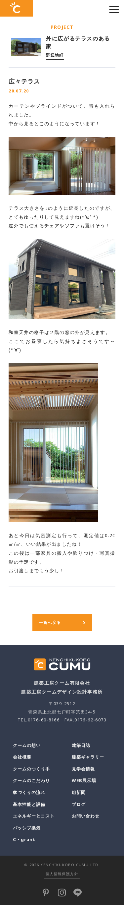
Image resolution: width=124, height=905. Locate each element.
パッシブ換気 (27, 828)
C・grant (24, 839)
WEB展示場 (84, 780)
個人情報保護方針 (62, 873)
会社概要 (22, 757)
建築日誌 (81, 745)
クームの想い (27, 745)
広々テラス (24, 81)
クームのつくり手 (31, 769)
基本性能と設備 (29, 804)
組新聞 (79, 792)
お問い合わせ (86, 816)
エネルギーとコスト (34, 816)
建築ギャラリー (88, 757)
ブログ (79, 804)
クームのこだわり (31, 780)
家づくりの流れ (29, 792)
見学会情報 (83, 769)
